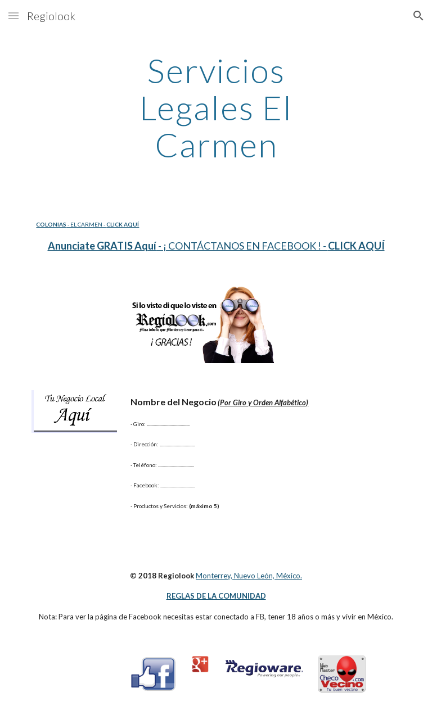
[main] (215, 107)
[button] (13, 15)
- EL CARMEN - (86, 224)
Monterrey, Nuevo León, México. (249, 575)
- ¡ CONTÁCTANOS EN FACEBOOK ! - (242, 245)
